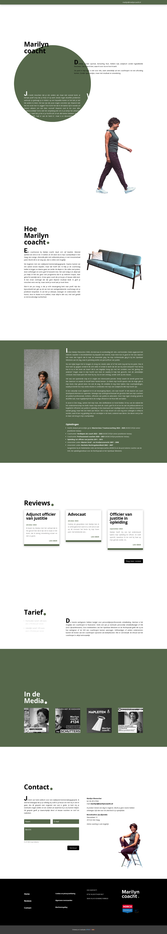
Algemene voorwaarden (63, 900)
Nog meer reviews (133, 561)
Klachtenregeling (61, 907)
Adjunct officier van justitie (41, 516)
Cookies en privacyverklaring (65, 893)
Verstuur (73, 848)
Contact (27, 907)
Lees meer (53, 541)
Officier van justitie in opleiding (121, 518)
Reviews (27, 901)
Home (27, 894)
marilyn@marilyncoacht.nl (132, 2)
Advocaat (77, 514)
